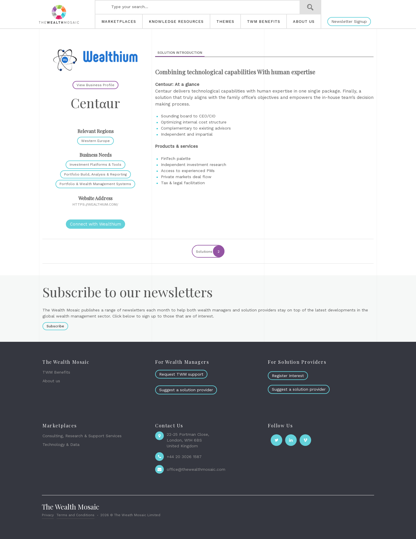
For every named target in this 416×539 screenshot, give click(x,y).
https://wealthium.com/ (95, 204)
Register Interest (288, 375)
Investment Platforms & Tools (95, 165)
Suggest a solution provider (186, 389)
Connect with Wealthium (95, 224)
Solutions (210, 251)
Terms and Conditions (75, 515)
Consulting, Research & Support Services (82, 435)
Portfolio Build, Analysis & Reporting (95, 174)
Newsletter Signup (349, 21)
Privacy (48, 515)
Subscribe (55, 326)
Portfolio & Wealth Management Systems (95, 184)
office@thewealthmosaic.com (196, 469)
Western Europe (95, 141)
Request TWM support (181, 374)
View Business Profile (95, 85)
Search (310, 7)
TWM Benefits (56, 372)
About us (51, 381)
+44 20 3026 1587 (184, 456)
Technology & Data (60, 444)
